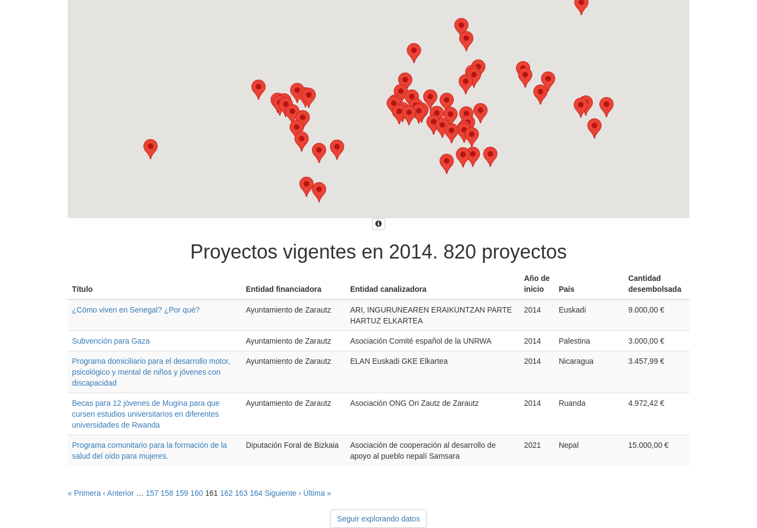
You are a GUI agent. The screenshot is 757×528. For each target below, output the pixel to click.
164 (256, 493)
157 (152, 493)
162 (226, 493)
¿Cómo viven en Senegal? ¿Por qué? (136, 309)
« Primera (84, 493)
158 (166, 493)
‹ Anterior (118, 493)
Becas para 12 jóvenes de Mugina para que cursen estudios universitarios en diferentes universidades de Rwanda (146, 414)
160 (196, 493)
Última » (317, 493)
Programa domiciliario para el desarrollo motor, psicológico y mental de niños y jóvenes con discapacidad (151, 372)
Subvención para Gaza (110, 341)
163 (241, 493)
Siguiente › (283, 493)
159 (182, 493)
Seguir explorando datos (378, 518)
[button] (461, 28)
